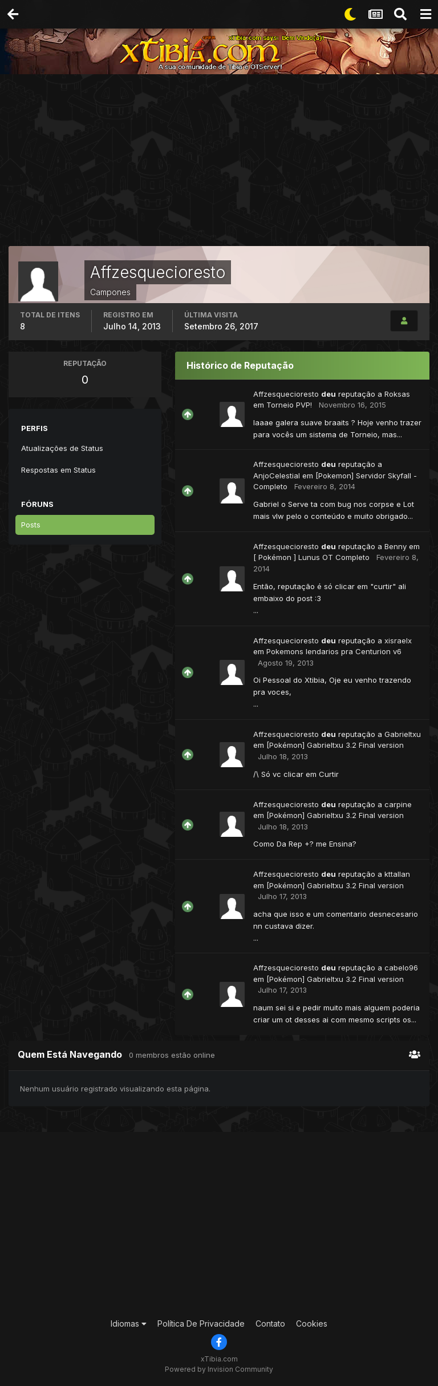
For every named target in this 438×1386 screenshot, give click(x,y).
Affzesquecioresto (286, 393)
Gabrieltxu (402, 734)
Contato (270, 1323)
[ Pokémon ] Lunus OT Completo (311, 557)
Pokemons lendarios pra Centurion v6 (334, 651)
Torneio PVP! (289, 404)
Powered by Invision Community (219, 1369)
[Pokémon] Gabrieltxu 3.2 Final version (335, 745)
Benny (395, 546)
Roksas (397, 393)
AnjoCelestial (276, 475)
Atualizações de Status (62, 448)
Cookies (311, 1323)
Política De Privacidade (201, 1323)
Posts (30, 524)
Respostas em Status (58, 469)
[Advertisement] (223, 163)
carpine (398, 804)
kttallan (397, 874)
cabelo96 (401, 967)
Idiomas (129, 1323)
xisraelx (398, 640)
